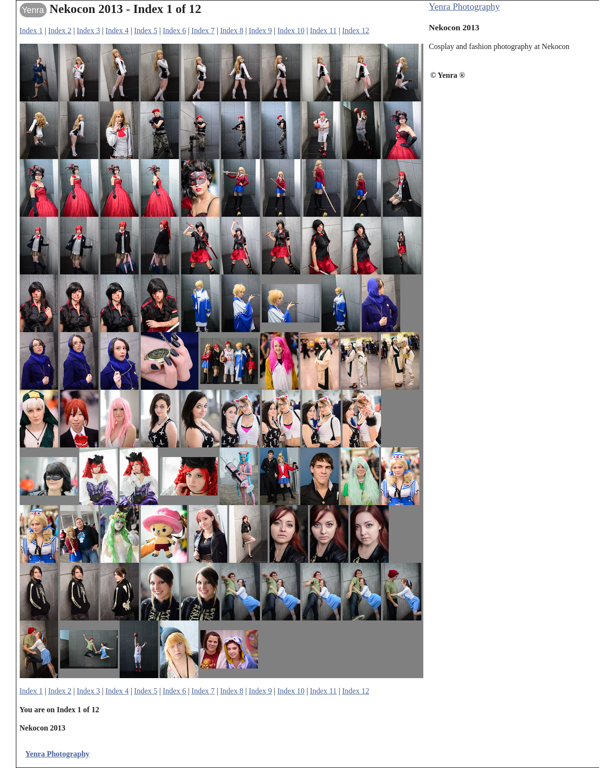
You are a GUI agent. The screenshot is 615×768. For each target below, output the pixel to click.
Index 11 (323, 30)
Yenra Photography (464, 6)
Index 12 (355, 30)
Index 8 (231, 30)
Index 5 (145, 30)
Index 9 (260, 30)
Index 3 (88, 30)
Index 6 (174, 30)
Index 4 (116, 30)
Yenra (33, 10)
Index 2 (59, 30)
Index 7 (202, 30)
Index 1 (31, 30)
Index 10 (290, 30)
